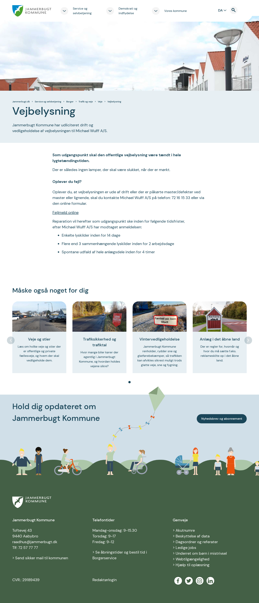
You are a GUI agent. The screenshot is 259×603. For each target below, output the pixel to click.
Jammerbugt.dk (21, 101)
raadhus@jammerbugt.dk (34, 541)
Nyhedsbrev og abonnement (221, 419)
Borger (70, 101)
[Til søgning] (236, 10)
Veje (100, 101)
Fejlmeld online (65, 212)
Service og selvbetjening (48, 101)
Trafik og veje (86, 101)
